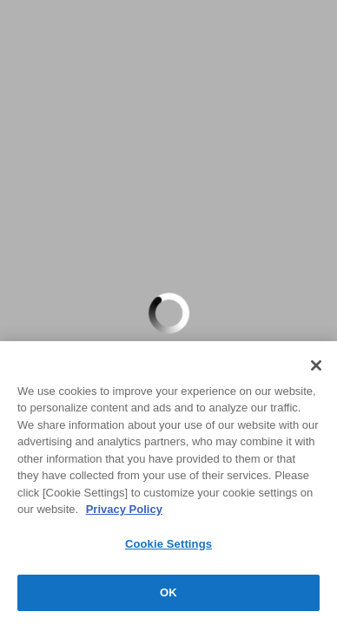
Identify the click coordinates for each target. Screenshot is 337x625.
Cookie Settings (168, 543)
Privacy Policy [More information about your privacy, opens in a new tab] (124, 509)
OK (168, 592)
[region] (168, 483)
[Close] (316, 365)
